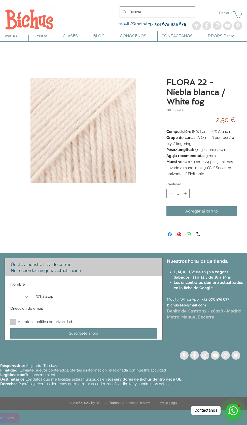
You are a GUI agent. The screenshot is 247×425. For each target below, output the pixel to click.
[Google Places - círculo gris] (184, 355)
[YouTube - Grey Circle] (215, 355)
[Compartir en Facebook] (170, 234)
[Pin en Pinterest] (179, 234)
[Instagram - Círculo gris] (204, 355)
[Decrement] (170, 193)
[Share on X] (198, 234)
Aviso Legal (169, 403)
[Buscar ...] (156, 12)
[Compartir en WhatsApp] (189, 234)
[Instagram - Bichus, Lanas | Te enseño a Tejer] (217, 25)
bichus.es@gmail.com (186, 305)
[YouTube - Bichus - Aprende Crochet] (227, 25)
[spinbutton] (178, 193)
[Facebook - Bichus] (206, 25)
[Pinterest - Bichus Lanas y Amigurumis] (237, 25)
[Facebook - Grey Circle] (194, 355)
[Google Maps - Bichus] (196, 25)
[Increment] (186, 193)
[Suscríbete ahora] (83, 333)
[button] (237, 14)
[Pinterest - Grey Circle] (225, 355)
